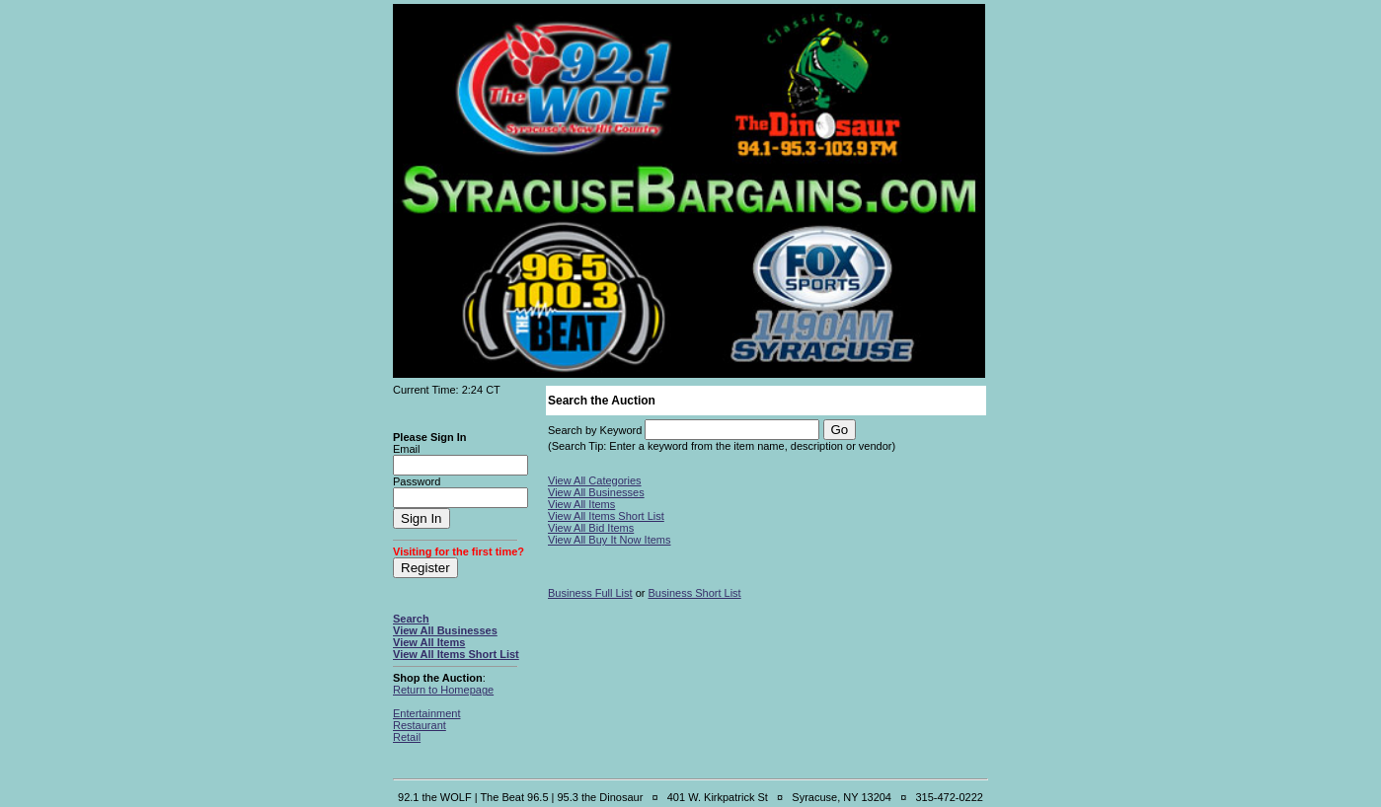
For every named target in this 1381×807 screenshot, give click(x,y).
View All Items (429, 642)
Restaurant (419, 725)
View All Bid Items (591, 528)
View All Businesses (445, 630)
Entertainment (426, 713)
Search (411, 618)
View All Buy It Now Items (609, 540)
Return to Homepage (443, 690)
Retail (407, 737)
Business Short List (695, 593)
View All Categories (595, 480)
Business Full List (590, 593)
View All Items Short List (456, 654)
